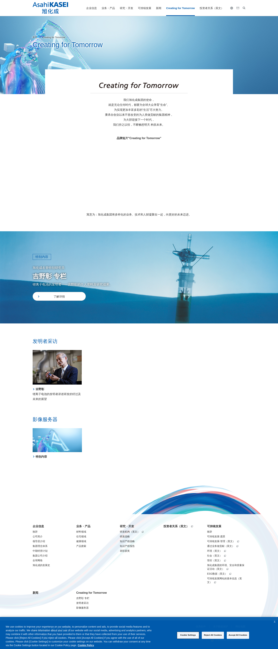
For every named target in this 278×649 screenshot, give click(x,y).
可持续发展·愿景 (216, 536)
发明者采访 (82, 603)
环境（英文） (216, 550)
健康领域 (81, 541)
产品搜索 (81, 546)
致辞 (35, 531)
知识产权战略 (127, 541)
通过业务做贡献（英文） (222, 546)
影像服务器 (82, 607)
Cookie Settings (188, 638)
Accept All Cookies (238, 638)
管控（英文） (216, 560)
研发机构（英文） (132, 531)
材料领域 (81, 531)
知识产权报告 (127, 546)
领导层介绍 (39, 541)
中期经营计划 (40, 550)
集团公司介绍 (40, 555)
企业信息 (91, 8)
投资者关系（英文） (212, 8)
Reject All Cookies (213, 638)
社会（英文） (216, 555)
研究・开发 (126, 8)
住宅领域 (81, 536)
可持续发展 (144, 8)
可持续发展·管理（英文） (223, 541)
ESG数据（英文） (219, 573)
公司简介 (38, 536)
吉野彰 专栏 (82, 598)
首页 (35, 37)
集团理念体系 (40, 546)
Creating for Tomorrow (180, 8)
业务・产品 (108, 8)
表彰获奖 (125, 550)
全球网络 (38, 560)
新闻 (158, 8)
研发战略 (125, 536)
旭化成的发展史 (41, 565)
